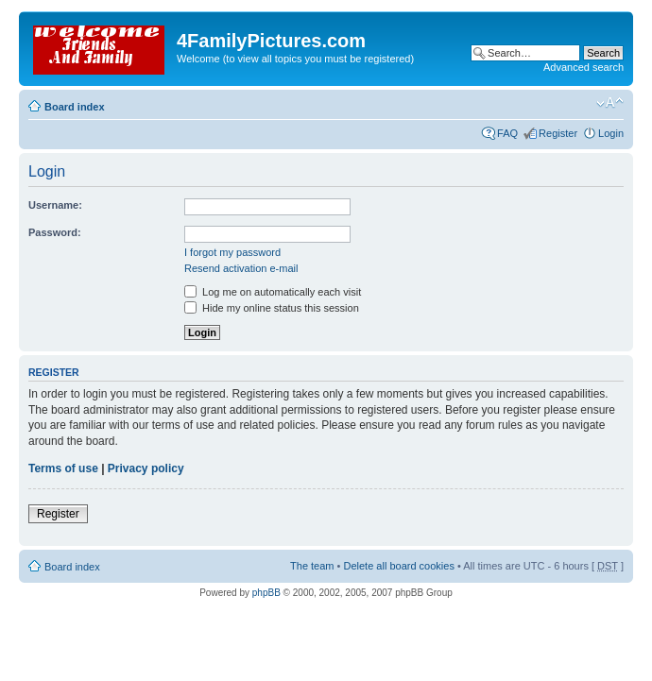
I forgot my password (232, 252)
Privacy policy (146, 468)
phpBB (266, 592)
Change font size (610, 102)
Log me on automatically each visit (272, 292)
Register (558, 133)
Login (611, 133)
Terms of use (63, 468)
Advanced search (583, 67)
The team (312, 565)
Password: (54, 232)
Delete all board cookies (398, 565)
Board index (74, 106)
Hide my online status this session (271, 308)
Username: (55, 205)
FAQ (507, 133)
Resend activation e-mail (241, 268)
